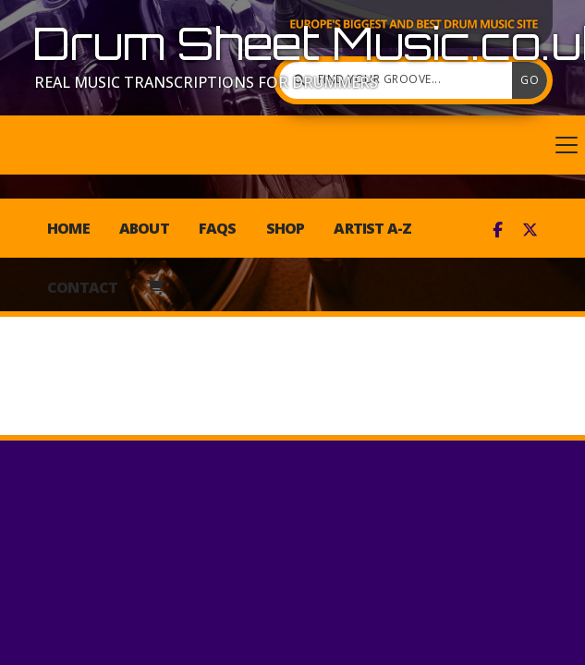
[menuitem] (154, 287)
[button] (292, 145)
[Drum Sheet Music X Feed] (530, 230)
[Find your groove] (400, 80)
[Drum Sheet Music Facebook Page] (498, 230)
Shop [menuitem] (285, 228)
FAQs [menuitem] (218, 228)
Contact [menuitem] (82, 287)
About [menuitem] (144, 228)
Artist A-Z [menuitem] (372, 228)
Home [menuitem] (68, 228)
